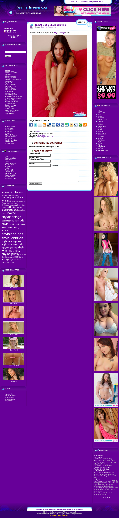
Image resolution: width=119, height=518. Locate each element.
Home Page (75, 2)
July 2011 (8, 161)
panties (17, 224)
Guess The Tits (99, 462)
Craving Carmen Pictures (13, 79)
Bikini (7, 193)
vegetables (13, 260)
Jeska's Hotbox (10, 93)
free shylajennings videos (9, 204)
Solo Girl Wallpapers (11, 100)
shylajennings (12, 234)
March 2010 (9, 170)
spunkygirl (23, 254)
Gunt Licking (98, 493)
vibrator (18, 260)
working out (10, 262)
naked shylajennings (11, 215)
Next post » (15, 37)
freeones (10, 203)
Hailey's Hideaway (11, 88)
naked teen (6, 221)
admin (38, 132)
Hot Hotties (8, 138)
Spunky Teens (9, 107)
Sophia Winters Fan (11, 102)
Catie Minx (8, 74)
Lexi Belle (97, 479)
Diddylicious (9, 81)
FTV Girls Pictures (11, 135)
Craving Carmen (10, 78)
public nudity (7, 227)
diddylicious (15, 201)
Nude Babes (98, 455)
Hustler (13, 207)
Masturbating (102, 126)
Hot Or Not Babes (11, 140)
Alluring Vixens (10, 126)
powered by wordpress (75, 509)
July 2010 (8, 168)
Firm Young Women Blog (102, 472)
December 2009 (10, 173)
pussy (16, 227)
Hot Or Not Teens (10, 90)
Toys (7, 260)
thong (12, 257)
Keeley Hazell (9, 142)
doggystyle (22, 201)
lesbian (19, 207)
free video (21, 205)
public (23, 224)
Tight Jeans (101, 140)
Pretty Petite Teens (100, 471)
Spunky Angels (10, 103)
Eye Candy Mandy (11, 83)
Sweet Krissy (9, 108)
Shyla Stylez (9, 401)
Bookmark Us (98, 2)
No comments (52, 27)
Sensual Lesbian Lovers (102, 467)
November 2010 (10, 163)
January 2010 (9, 172)
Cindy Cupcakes (10, 76)
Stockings (6, 257)
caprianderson (14, 195)
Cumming (6, 197)
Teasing (100, 138)
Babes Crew (9, 128)
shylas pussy (10, 254)
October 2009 (9, 177)
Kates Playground (11, 95)
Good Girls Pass (10, 86)
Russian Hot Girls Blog (101, 469)
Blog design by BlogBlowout (59, 515)
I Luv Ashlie (9, 91)
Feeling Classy (102, 119)
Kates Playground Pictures (13, 96)
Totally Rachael (10, 112)
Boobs (14, 192)
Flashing (5, 203)
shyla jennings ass (11, 241)
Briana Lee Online (11, 73)
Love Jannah (13, 302)
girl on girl (5, 207)
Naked (17, 210)
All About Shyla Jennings (28, 13)
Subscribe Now (86, 2)
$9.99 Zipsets (9, 71)
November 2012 (10, 158)
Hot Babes (97, 466)
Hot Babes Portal (10, 137)
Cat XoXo (13, 380)
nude (14, 220)
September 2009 (10, 178)
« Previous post (14, 35)
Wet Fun (100, 148)
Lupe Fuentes (9, 397)
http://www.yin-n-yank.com (102, 481)
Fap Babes (8, 131)
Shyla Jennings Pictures (13, 98)
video (4, 262)
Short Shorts (102, 133)
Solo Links (97, 459)
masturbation (8, 210)
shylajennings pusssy (9, 248)
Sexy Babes (98, 460)
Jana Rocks (13, 333)
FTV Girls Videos (10, 396)
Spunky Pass (102, 135)
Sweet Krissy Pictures (12, 110)
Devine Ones (9, 130)
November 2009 (10, 175)
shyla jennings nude (12, 244)
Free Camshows (10, 85)
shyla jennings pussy (13, 249)
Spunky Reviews (10, 105)
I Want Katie (13, 318)
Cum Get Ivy (98, 488)
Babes (100, 111)
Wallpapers (101, 147)
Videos (100, 145)
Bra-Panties (98, 457)
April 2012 (8, 160)
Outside (12, 224)
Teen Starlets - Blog (100, 476)
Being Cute (44, 27)
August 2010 (9, 166)
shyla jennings (12, 238)
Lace (99, 123)
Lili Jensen (13, 287)
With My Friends (103, 150)
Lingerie (100, 125)
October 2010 (9, 165)
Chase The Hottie (13, 364)
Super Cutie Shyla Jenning (50, 25)
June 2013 (8, 156)
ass (3, 192)
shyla (5, 230)
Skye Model (13, 349)
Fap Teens (8, 133)
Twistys (100, 143)
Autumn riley (9, 394)
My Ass (100, 128)
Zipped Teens (9, 113)
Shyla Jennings (10, 399)
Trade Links (106, 498)
